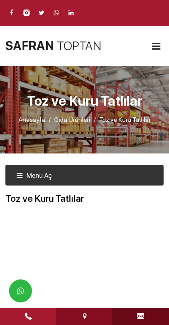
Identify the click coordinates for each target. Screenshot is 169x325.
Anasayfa (31, 119)
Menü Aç (34, 176)
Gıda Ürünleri (72, 119)
